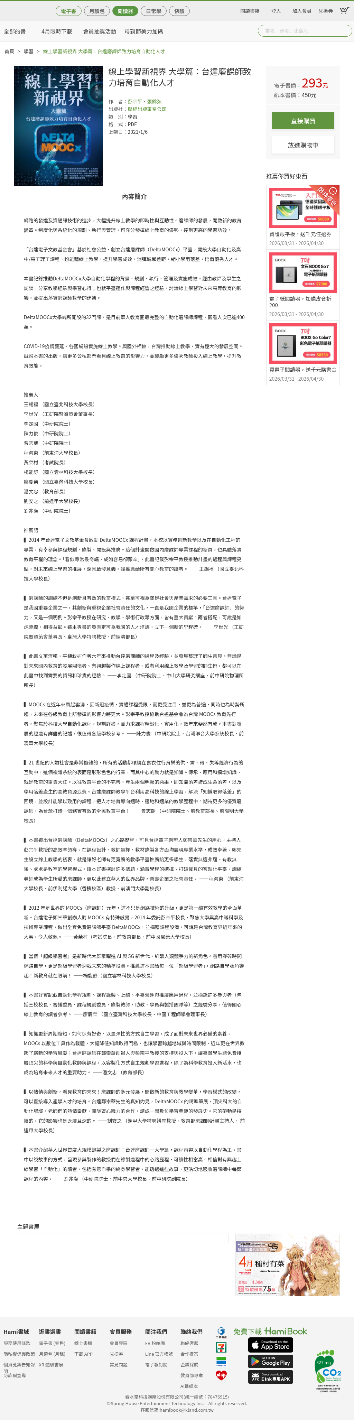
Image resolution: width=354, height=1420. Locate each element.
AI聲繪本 (189, 1386)
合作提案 (189, 1354)
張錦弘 (154, 101)
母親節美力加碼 (143, 31)
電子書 (68, 11)
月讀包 (97, 11)
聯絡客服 (189, 1343)
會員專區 (119, 1343)
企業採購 (189, 1364)
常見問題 (119, 1364)
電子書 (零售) (52, 1343)
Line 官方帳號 (159, 1354)
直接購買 (303, 120)
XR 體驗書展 (51, 1364)
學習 (29, 51)
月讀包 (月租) (52, 1354)
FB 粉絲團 (155, 1343)
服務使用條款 (16, 1343)
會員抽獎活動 (99, 31)
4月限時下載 (56, 31)
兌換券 (325, 9)
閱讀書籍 (250, 9)
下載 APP (83, 1354)
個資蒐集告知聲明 (19, 1366)
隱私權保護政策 (19, 1354)
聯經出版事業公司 (147, 108)
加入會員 (302, 9)
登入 (276, 9)
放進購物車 (303, 144)
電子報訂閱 (156, 1364)
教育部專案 (191, 1375)
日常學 (153, 11)
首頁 (9, 51)
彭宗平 (135, 101)
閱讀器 (125, 11)
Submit (346, 30)
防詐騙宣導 (14, 1375)
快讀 (179, 11)
